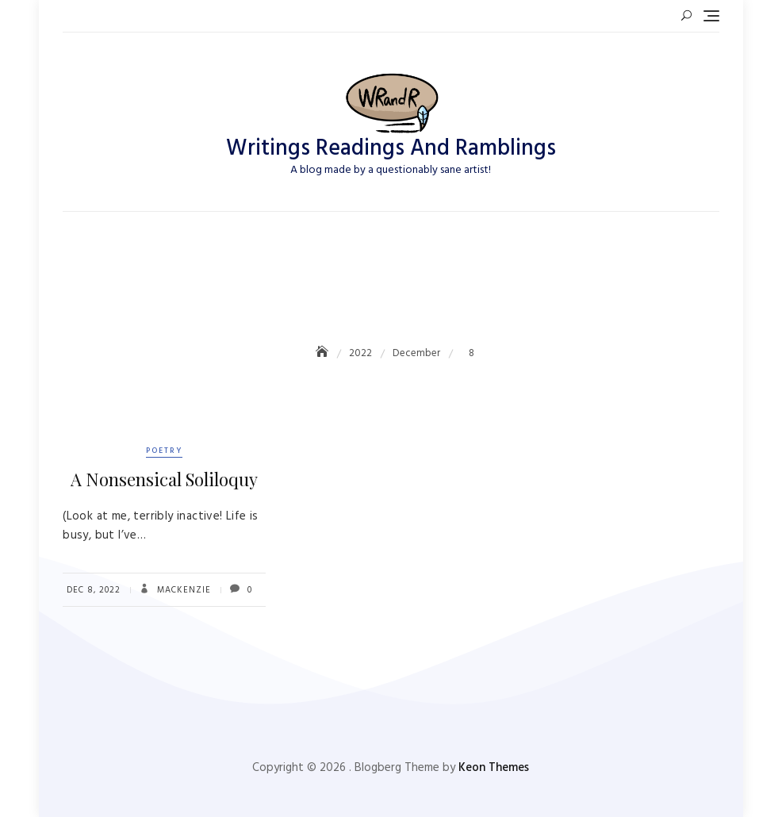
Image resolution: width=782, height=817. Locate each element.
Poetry (164, 450)
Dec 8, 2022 (94, 590)
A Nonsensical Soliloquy (164, 479)
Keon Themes (493, 767)
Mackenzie (182, 590)
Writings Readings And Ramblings (391, 149)
